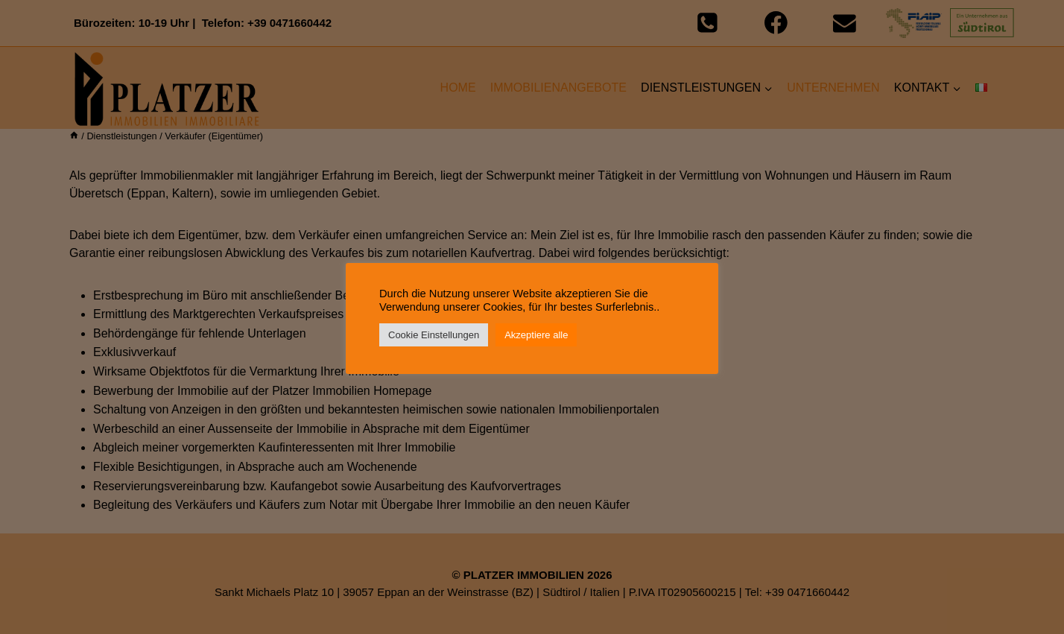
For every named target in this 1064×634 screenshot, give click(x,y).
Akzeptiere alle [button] (536, 334)
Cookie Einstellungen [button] (433, 334)
